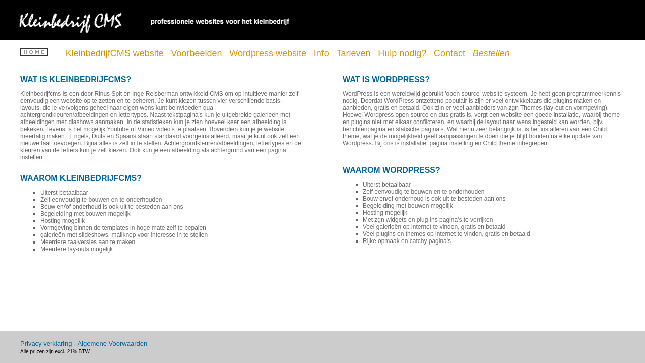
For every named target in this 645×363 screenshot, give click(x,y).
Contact (451, 53)
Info (323, 53)
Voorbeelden (198, 53)
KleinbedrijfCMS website (116, 53)
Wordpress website (269, 53)
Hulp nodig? (403, 53)
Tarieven (354, 53)
